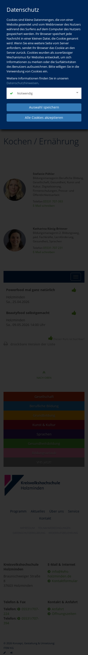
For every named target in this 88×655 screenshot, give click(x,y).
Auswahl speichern (44, 107)
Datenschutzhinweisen (22, 83)
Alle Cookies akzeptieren (44, 117)
